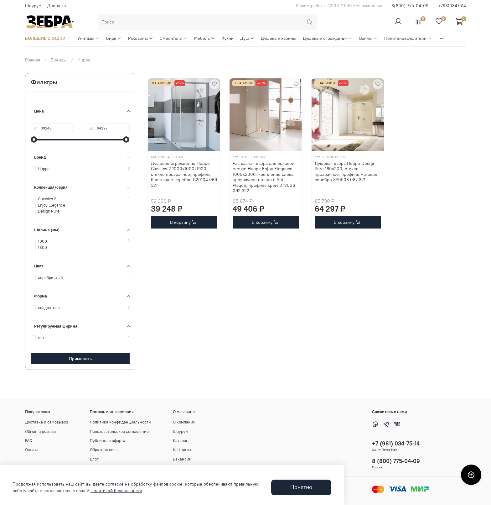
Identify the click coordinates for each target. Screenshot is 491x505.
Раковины (140, 38)
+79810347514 (452, 5)
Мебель (204, 38)
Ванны (368, 38)
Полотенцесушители (408, 38)
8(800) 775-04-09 (409, 5)
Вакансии (182, 459)
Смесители (174, 38)
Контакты (182, 449)
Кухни (228, 38)
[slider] (34, 139)
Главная (32, 60)
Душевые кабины (278, 38)
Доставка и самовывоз (46, 422)
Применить (80, 358)
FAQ (28, 440)
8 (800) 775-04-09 (396, 461)
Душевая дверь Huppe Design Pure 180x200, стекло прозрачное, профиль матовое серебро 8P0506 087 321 (346, 171)
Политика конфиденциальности (120, 422)
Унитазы (88, 38)
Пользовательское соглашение (119, 431)
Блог (94, 459)
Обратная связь (105, 449)
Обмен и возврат (41, 431)
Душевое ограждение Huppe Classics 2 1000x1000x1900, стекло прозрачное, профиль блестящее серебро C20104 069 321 (184, 174)
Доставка (56, 5)
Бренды (59, 60)
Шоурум (33, 5)
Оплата (32, 449)
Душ (247, 38)
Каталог (180, 440)
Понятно (301, 487)
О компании (184, 422)
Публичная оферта (107, 440)
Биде (114, 38)
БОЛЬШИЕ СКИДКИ (48, 38)
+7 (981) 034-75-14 (396, 443)
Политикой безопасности (116, 490)
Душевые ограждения (328, 38)
